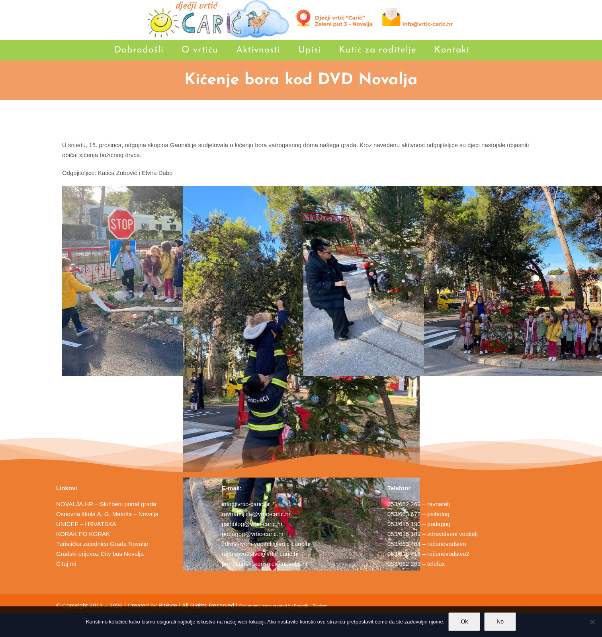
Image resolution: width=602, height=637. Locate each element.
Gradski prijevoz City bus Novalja (100, 553)
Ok (464, 621)
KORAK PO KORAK (83, 533)
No (500, 621)
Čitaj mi (66, 563)
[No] (592, 622)
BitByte (168, 605)
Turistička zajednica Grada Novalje (102, 543)
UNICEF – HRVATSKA (86, 523)
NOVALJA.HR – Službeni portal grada (106, 504)
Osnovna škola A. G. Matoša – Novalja (107, 514)
